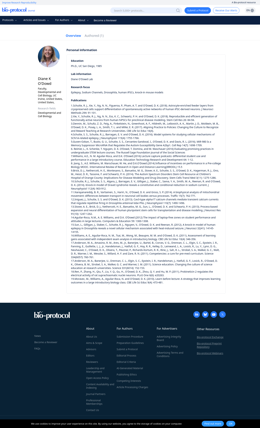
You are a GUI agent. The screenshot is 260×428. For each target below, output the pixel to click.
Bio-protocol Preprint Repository (209, 345)
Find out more (212, 423)
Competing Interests (129, 381)
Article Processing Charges (132, 387)
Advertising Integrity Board (169, 338)
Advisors (91, 349)
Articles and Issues (36, 20)
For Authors (64, 20)
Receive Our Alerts (226, 10)
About (83, 20)
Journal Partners (95, 394)
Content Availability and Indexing (100, 386)
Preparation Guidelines (130, 343)
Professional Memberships (94, 402)
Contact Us (92, 410)
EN (250, 10)
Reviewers (92, 362)
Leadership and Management (95, 369)
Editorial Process (126, 355)
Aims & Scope (94, 343)
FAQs (37, 348)
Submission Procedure (130, 336)
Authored (94, 35)
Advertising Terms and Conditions (170, 354)
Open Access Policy (97, 378)
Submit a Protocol (197, 10)
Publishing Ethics (127, 374)
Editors (90, 355)
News (37, 336)
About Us (91, 336)
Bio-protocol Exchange (210, 337)
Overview (73, 35)
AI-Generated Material (130, 368)
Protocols (10, 20)
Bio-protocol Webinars (210, 353)
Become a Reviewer (105, 20)
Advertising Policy (167, 346)
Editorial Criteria (126, 362)
